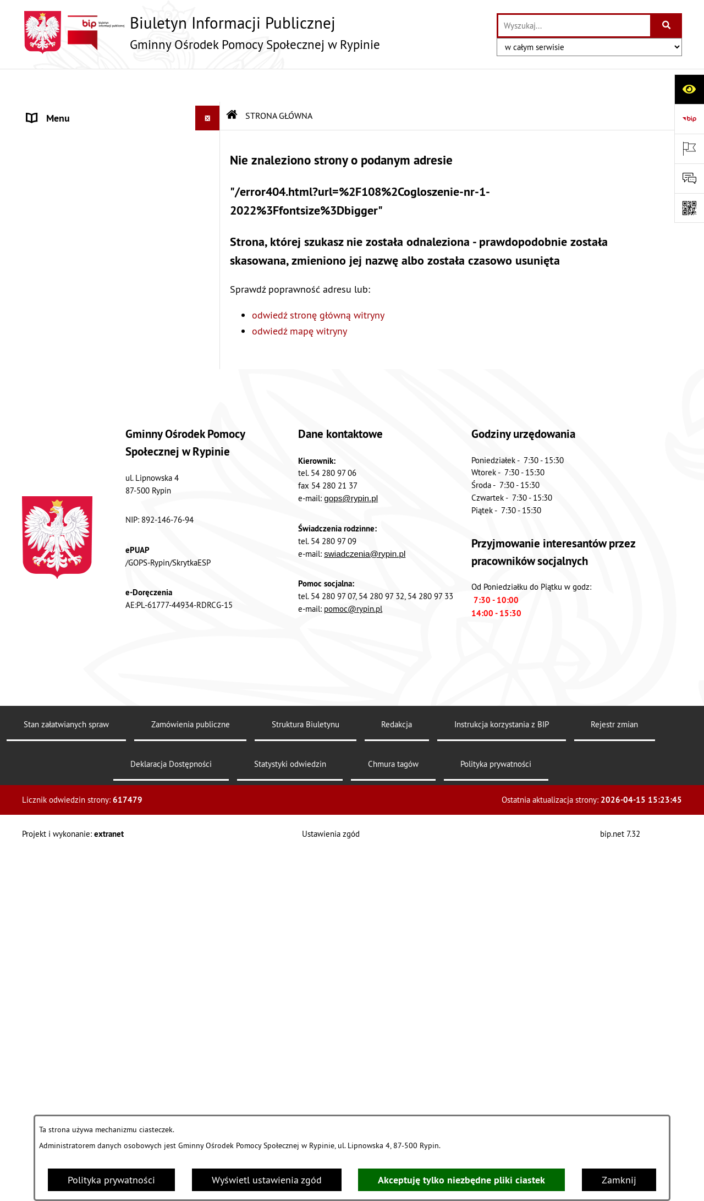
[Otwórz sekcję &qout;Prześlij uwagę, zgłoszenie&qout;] (689, 178)
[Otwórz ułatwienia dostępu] (689, 89)
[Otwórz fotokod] (689, 208)
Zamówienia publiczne (190, 1101)
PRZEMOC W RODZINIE (75, 466)
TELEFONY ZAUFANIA (73, 417)
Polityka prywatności (111, 1179)
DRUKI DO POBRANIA (73, 704)
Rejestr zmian (614, 1101)
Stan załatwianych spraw (66, 1101)
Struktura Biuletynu (305, 1101)
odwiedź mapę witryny (299, 298)
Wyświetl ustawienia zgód (267, 1179)
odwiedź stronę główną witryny (318, 282)
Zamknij (619, 1179)
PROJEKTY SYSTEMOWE (77, 367)
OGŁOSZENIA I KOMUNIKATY (87, 293)
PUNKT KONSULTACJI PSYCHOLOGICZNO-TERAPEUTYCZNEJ (106, 569)
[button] (210, 135)
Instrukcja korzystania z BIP (501, 1101)
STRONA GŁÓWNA (65, 109)
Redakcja (396, 1101)
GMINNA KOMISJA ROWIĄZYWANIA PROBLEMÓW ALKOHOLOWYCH (100, 634)
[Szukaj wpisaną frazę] (667, 25)
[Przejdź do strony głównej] (201, 32)
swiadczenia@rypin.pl (364, 930)
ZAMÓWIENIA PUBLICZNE (81, 318)
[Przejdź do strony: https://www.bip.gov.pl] (689, 119)
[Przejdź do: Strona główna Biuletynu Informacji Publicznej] (232, 82)
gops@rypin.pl (351, 875)
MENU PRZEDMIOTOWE (77, 134)
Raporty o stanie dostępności (89, 729)
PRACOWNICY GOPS (69, 392)
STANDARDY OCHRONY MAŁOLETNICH (109, 442)
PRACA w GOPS (59, 601)
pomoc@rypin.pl (353, 985)
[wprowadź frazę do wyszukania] (574, 25)
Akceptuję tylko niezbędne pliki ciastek (461, 1179)
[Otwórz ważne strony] (689, 148)
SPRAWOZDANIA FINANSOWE (90, 343)
